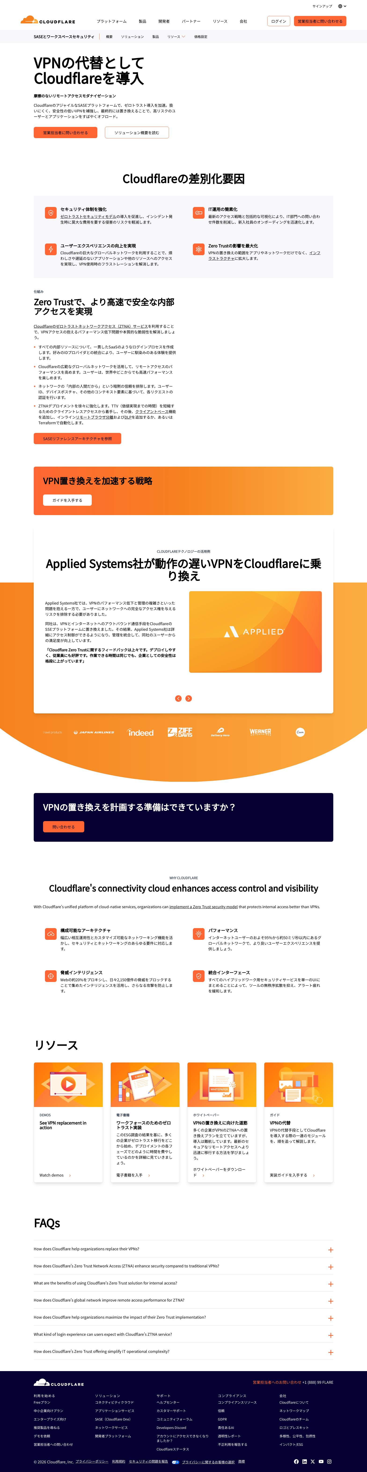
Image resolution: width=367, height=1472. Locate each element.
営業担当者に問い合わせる (320, 21)
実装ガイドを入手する (293, 1175)
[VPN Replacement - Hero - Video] (262, 96)
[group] (183, 611)
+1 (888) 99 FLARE (317, 1382)
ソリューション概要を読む (136, 132)
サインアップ (322, 6)
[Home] (49, 21)
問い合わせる (63, 827)
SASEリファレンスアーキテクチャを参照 (77, 438)
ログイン (278, 21)
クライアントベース (152, 411)
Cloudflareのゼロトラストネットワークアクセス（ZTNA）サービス (91, 326)
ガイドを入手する (67, 500)
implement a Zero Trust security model (203, 906)
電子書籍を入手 (133, 1175)
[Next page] (188, 698)
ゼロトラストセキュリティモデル (88, 216)
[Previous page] (178, 698)
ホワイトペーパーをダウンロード (219, 1172)
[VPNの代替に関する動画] (262, 367)
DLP (128, 417)
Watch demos (56, 1175)
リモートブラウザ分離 (94, 417)
